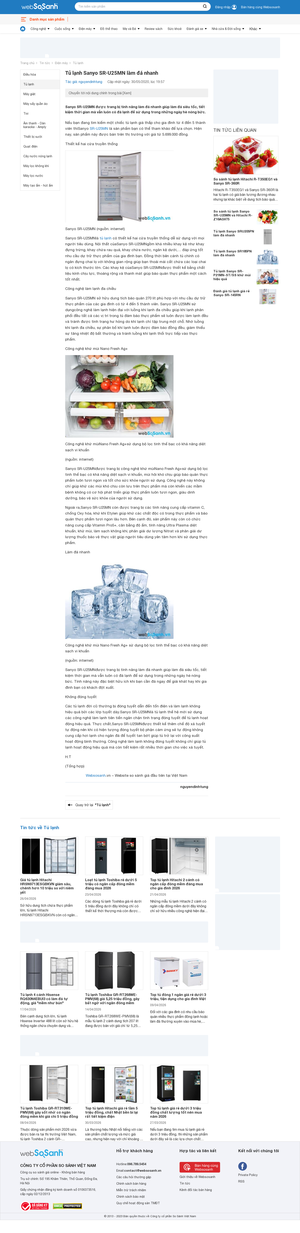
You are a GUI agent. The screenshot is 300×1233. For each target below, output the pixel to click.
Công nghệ (38, 29)
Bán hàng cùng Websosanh (260, 7)
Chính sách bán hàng (131, 1183)
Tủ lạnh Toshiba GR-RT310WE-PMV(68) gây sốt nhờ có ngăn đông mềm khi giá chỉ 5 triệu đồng (49, 1112)
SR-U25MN (99, 128)
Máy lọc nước (33, 175)
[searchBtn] (205, 6)
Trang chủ (27, 63)
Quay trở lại (92, 805)
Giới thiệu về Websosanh (197, 1177)
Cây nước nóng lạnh (37, 156)
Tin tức (44, 63)
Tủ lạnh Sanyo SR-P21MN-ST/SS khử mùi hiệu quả (232, 275)
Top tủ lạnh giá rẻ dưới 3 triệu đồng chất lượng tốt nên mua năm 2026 (176, 1112)
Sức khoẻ (175, 29)
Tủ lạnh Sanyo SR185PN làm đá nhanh (232, 253)
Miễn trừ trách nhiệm (131, 1190)
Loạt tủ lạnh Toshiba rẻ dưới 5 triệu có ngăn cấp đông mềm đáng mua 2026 (111, 884)
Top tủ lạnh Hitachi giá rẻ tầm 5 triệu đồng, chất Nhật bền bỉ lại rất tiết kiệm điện (111, 1112)
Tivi (25, 113)
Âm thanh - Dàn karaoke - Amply (34, 125)
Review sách (153, 29)
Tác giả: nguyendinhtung (83, 82)
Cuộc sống (62, 29)
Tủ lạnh (78, 63)
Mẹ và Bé (129, 29)
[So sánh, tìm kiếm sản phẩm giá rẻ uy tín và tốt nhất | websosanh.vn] (39, 7)
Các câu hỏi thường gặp (133, 1177)
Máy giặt (29, 94)
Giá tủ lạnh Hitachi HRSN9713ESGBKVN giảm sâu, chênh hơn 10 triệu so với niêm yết (47, 886)
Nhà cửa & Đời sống (226, 29)
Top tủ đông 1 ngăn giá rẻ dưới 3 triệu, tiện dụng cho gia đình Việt (178, 997)
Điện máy (85, 29)
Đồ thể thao (109, 29)
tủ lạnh (106, 238)
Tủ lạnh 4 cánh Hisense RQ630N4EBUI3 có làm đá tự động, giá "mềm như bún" (44, 999)
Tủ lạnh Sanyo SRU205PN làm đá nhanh (233, 233)
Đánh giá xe (195, 29)
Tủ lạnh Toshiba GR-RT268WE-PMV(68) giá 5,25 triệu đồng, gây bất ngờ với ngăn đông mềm (112, 999)
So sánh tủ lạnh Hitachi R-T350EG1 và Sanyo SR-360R (245, 181)
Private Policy (248, 1175)
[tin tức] (22, 28)
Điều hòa (29, 74)
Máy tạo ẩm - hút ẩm (38, 185)
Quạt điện (30, 146)
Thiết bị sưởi (32, 136)
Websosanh (96, 775)
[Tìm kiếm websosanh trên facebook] (242, 1166)
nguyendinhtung (194, 787)
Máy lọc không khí (36, 166)
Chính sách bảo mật (130, 1196)
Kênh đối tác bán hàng (196, 1190)
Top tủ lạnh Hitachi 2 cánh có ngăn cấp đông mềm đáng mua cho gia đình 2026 (176, 884)
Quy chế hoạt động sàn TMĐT (138, 1203)
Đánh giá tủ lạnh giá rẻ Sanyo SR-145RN (231, 293)
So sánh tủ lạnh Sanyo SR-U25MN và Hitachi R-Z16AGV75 (232, 215)
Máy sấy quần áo (35, 104)
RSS (241, 1181)
